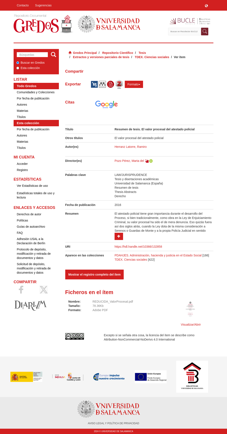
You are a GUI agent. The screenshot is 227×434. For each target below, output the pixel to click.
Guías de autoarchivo (31, 226)
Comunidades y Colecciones (35, 92)
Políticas (22, 220)
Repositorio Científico (117, 53)
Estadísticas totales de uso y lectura (35, 195)
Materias (22, 110)
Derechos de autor (29, 214)
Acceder (22, 163)
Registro (22, 170)
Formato (134, 84)
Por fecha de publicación (33, 98)
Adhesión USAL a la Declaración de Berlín (31, 241)
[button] (206, 5)
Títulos (21, 117)
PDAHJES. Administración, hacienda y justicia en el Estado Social (158, 255)
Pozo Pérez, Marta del (129, 160)
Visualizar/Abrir (191, 324)
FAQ (20, 232)
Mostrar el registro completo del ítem (94, 274)
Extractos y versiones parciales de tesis (101, 57)
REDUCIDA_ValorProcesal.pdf (112, 301)
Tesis (142, 53)
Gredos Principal (85, 53)
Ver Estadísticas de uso (32, 185)
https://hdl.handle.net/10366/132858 (138, 246)
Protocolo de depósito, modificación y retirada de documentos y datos (34, 254)
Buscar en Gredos (30, 62)
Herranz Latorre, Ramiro (131, 146)
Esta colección (28, 68)
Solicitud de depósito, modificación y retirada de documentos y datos (34, 268)
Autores (22, 104)
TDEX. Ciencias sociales (152, 57)
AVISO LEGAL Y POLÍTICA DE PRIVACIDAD (113, 423)
